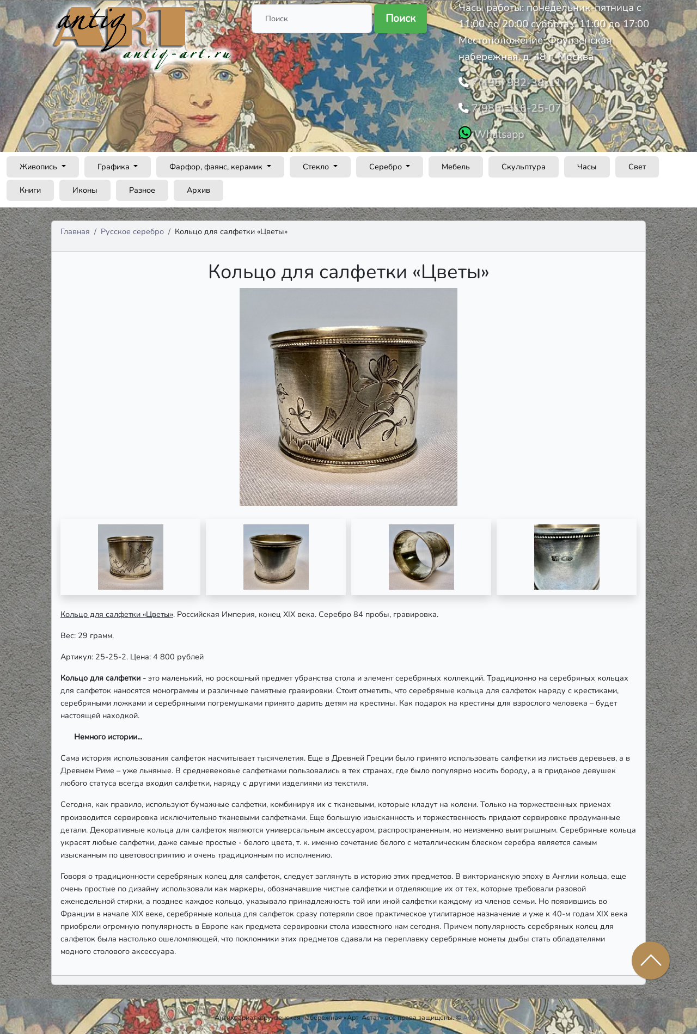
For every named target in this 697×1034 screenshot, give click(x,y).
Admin (473, 1014)
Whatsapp (497, 131)
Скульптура (524, 163)
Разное (142, 186)
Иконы (84, 186)
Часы (587, 163)
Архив (198, 186)
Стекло (317, 163)
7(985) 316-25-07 (512, 106)
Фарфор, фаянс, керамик (217, 163)
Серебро (386, 163)
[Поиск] (312, 18)
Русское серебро (132, 228)
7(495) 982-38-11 (512, 82)
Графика (114, 163)
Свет (637, 163)
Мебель (456, 163)
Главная (75, 228)
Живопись (39, 163)
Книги (30, 186)
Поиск (400, 18)
